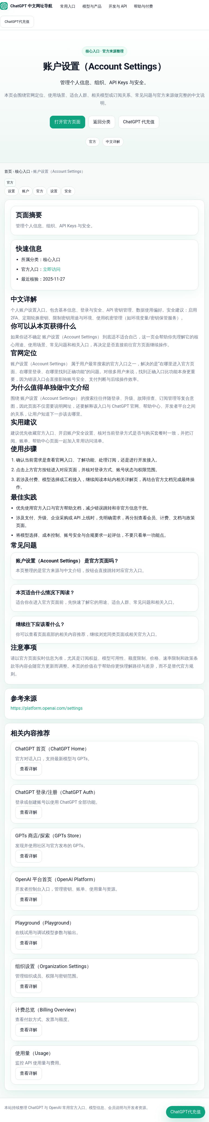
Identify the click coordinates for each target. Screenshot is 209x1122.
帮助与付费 (143, 6)
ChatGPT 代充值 (138, 121)
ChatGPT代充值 (17, 22)
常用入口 (67, 6)
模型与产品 (92, 6)
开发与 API (118, 6)
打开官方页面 (67, 121)
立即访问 (51, 269)
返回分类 (101, 121)
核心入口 (22, 171)
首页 (8, 171)
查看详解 (28, 768)
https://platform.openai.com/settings (47, 708)
